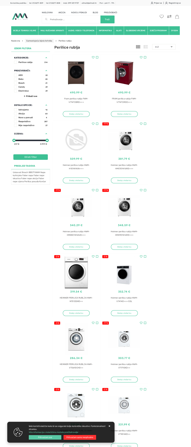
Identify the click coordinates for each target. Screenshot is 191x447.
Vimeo (168, 349)
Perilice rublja (33, 62)
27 (124, 327)
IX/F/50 (145, 420)
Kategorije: (21, 57)
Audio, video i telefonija (81, 30)
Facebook (123, 349)
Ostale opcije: (23, 105)
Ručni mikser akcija (150, 389)
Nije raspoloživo (33, 125)
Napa (143, 404)
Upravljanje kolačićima (65, 405)
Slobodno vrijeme (135, 30)
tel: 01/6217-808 (53, 3)
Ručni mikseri (147, 394)
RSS (145, 355)
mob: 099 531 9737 (71, 3)
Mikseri (144, 379)
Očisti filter (30, 157)
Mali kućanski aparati (52, 30)
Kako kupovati (61, 383)
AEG (33, 75)
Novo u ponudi (79, 12)
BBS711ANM (34, 172)
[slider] (14, 140)
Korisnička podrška (18, 3)
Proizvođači (110, 12)
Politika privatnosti (90, 379)
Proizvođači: (22, 70)
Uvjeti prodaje (61, 375)
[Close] (45, 437)
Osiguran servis (61, 401)
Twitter (137, 349)
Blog (95, 12)
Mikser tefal (146, 374)
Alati (119, 30)
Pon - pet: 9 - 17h (107, 3)
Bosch (33, 83)
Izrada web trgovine (171, 443)
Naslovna (47, 12)
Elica (143, 410)
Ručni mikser (147, 384)
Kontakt (58, 379)
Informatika (105, 30)
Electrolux (33, 91)
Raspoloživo (33, 121)
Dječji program (158, 30)
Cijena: (18, 133)
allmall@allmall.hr (89, 3)
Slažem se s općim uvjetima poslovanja (37, 360)
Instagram (153, 349)
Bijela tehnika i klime (24, 30)
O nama (84, 375)
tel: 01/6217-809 (36, 3)
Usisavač (17, 172)
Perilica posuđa (31, 181)
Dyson (174, 30)
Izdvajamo (33, 109)
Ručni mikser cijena (150, 399)
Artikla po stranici (155, 327)
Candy (33, 87)
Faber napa (27, 175)
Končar (42, 181)
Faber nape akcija (29, 178)
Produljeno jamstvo (90, 383)
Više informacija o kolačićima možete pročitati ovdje (53, 432)
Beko (33, 79)
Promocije (86, 392)
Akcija (61, 12)
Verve (144, 415)
